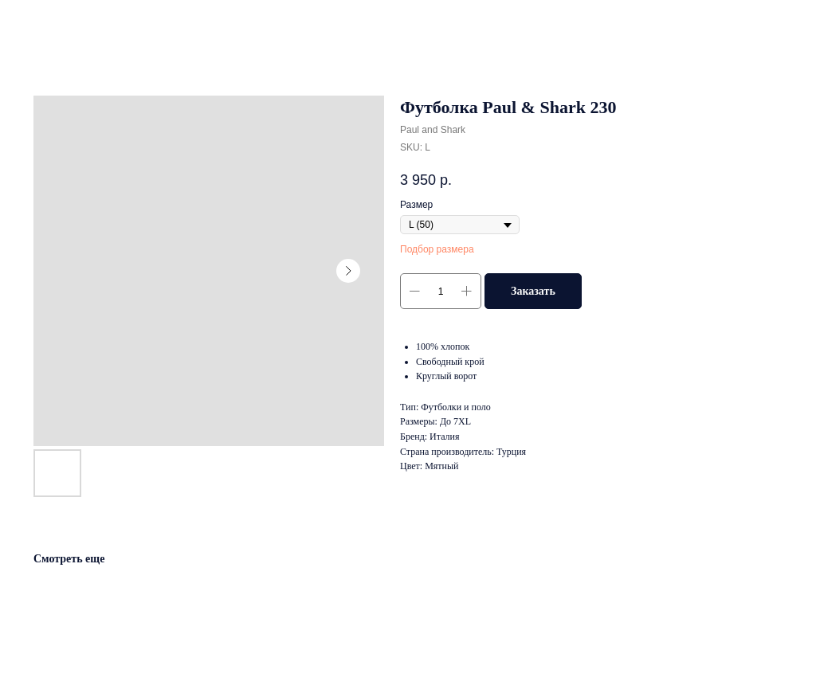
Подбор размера (437, 249)
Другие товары (60, 23)
